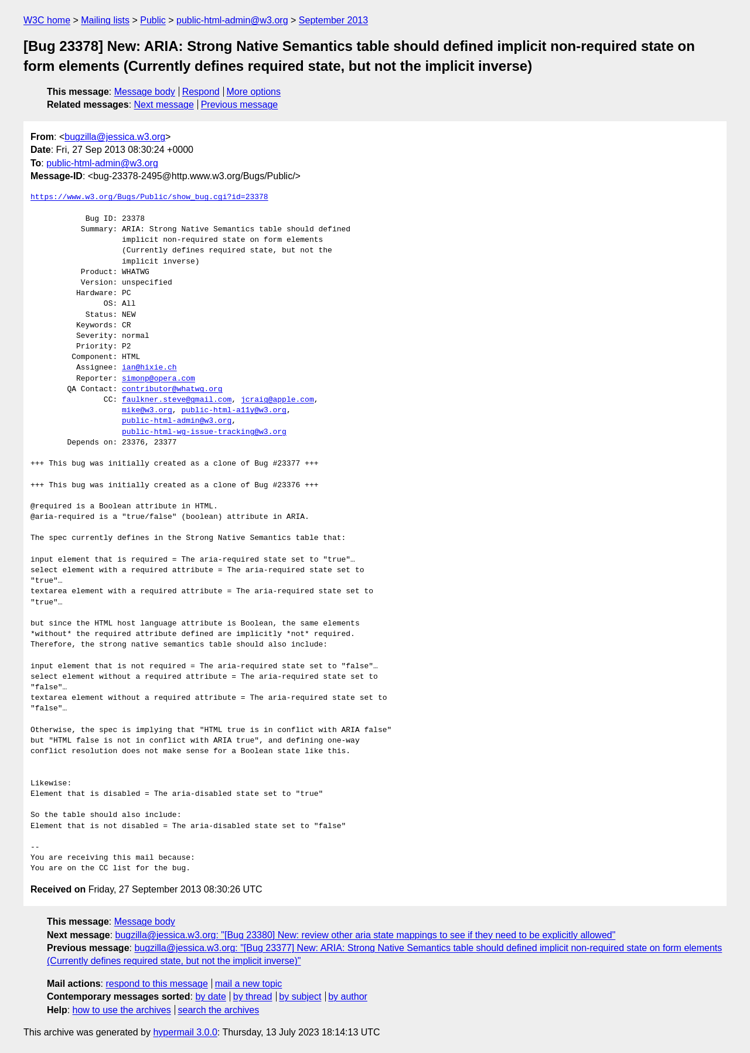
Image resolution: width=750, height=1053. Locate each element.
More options (254, 92)
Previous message (239, 105)
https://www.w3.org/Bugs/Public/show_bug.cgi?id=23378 (149, 197)
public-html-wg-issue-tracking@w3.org (204, 432)
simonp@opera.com (158, 379)
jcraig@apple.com (277, 400)
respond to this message (156, 984)
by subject (300, 996)
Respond (201, 92)
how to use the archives (122, 1010)
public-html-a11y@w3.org (233, 410)
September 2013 (333, 20)
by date (210, 996)
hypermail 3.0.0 (185, 1032)
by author (347, 996)
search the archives (219, 1010)
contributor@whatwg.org (172, 389)
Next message (164, 105)
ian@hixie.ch (149, 368)
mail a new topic (248, 984)
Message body (144, 92)
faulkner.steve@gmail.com (176, 400)
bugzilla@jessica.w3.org (114, 137)
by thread (252, 996)
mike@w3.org (147, 410)
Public (153, 20)
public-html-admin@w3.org (232, 20)
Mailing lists (105, 20)
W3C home (46, 20)
